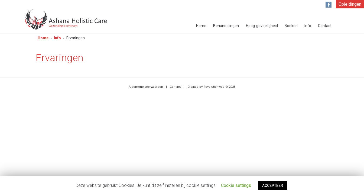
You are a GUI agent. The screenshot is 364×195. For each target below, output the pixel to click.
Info (307, 26)
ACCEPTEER (272, 185)
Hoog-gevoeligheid (262, 26)
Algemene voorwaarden (146, 87)
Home (201, 26)
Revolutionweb (214, 87)
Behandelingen (226, 26)
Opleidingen (350, 4)
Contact (325, 26)
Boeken (291, 26)
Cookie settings (236, 185)
